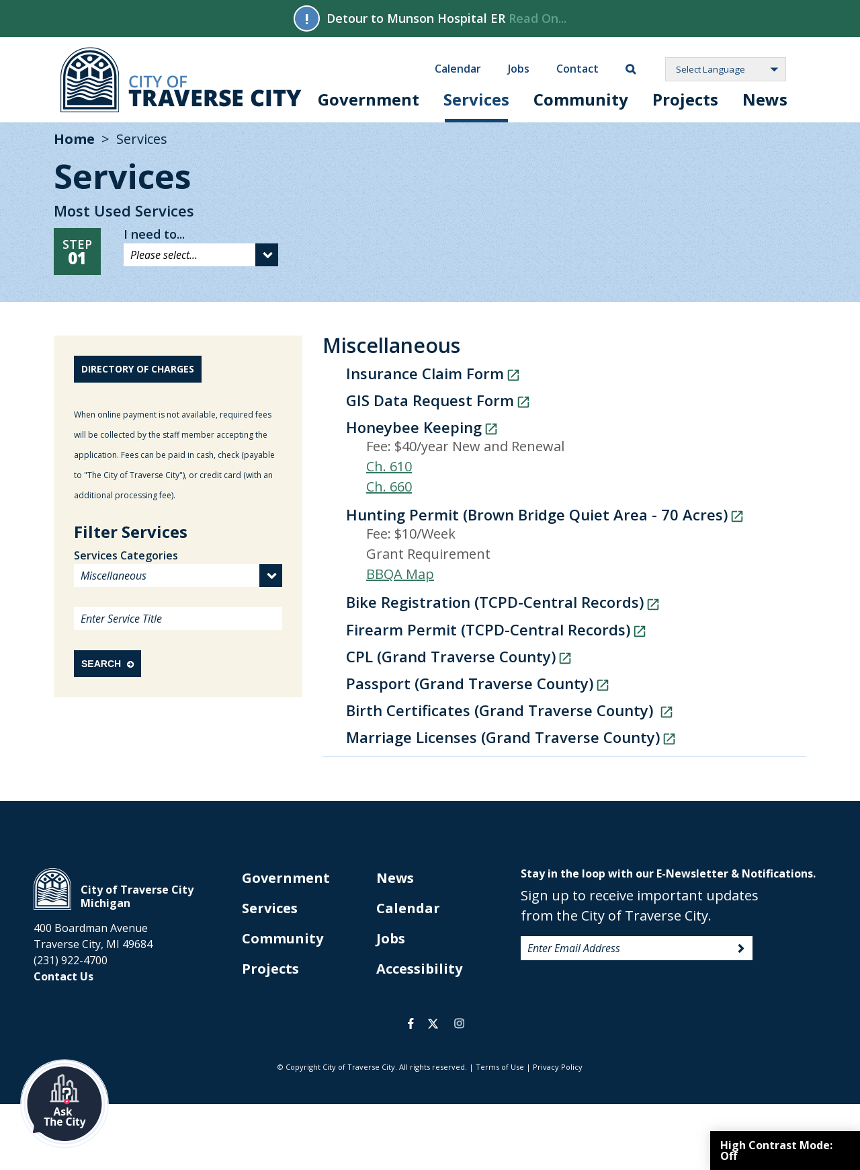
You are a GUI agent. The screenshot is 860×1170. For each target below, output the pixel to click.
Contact (577, 68)
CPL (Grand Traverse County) (451, 656)
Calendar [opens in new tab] (408, 908)
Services (476, 99)
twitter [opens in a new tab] (433, 1023)
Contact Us (63, 976)
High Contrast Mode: (776, 1150)
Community (580, 99)
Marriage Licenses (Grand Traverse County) (503, 737)
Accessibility (419, 969)
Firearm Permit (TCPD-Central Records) (488, 629)
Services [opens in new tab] (270, 908)
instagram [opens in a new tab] (459, 1023)
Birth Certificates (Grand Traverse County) (501, 710)
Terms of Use (500, 1067)
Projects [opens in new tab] (270, 969)
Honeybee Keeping (414, 427)
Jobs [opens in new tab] (390, 938)
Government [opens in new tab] (286, 878)
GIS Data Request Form (430, 400)
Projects (685, 99)
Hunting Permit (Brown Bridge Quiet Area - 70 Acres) (537, 514)
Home (74, 139)
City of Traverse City (181, 79)
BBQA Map (400, 574)
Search (107, 663)
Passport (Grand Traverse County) (469, 683)
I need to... (154, 234)
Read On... (537, 18)
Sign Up (741, 948)
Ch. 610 (389, 466)
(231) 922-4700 (71, 960)
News (764, 99)
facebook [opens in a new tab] (411, 1023)
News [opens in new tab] (395, 878)
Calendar (458, 68)
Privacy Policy (558, 1067)
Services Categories (126, 555)
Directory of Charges (137, 368)
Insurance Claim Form (425, 373)
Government (368, 99)
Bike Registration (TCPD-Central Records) (495, 602)
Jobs (518, 68)
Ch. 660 (389, 486)
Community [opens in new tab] (282, 938)
